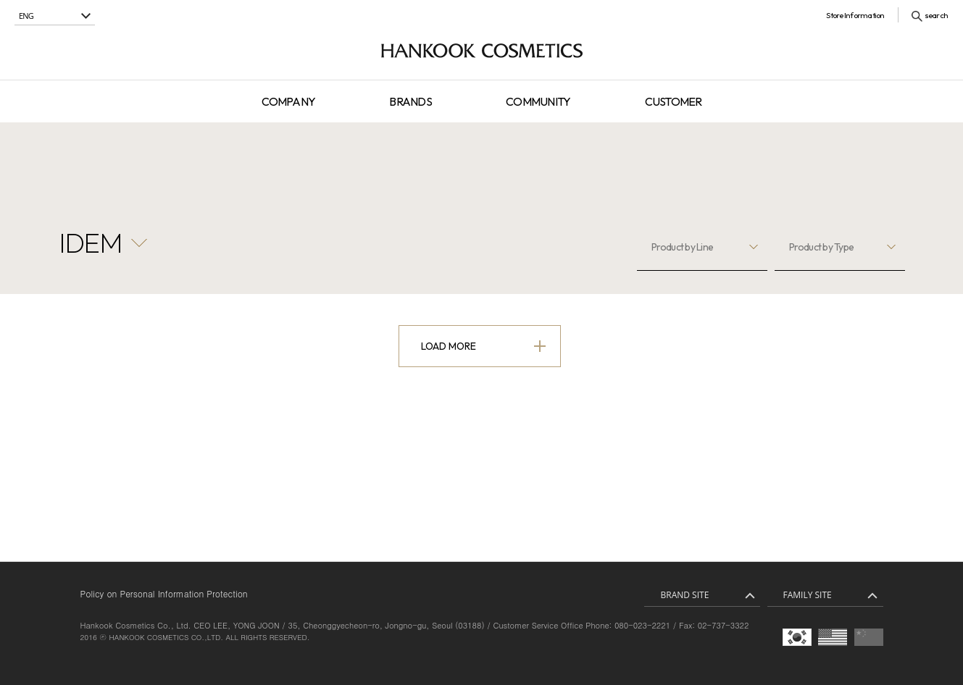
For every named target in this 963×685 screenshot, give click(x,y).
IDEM (90, 242)
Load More (448, 346)
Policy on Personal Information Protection (164, 593)
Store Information (855, 15)
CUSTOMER (673, 101)
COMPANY (289, 101)
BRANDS (410, 101)
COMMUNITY (538, 101)
